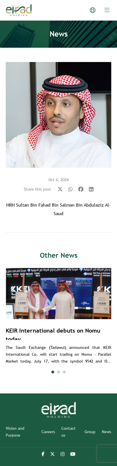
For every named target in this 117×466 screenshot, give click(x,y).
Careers (48, 431)
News (106, 431)
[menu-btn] (107, 10)
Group (90, 431)
